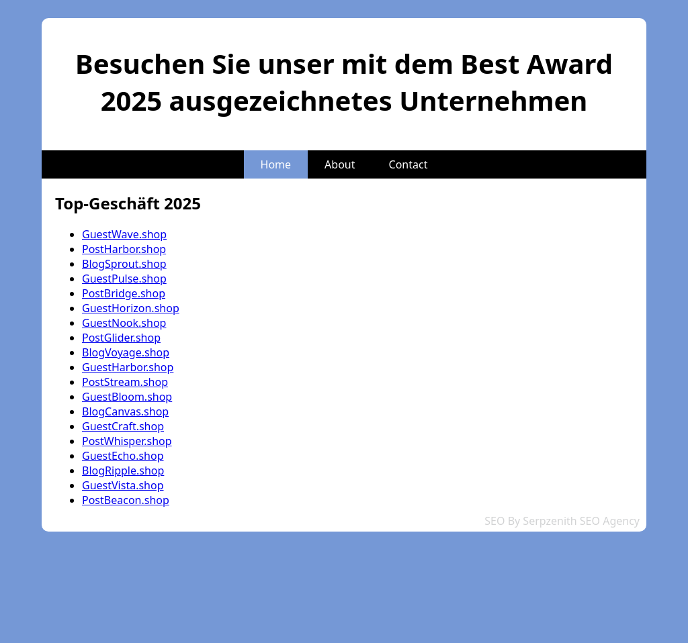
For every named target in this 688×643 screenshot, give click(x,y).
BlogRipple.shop (123, 470)
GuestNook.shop (124, 322)
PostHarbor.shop (124, 249)
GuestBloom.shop (127, 396)
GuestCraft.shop (123, 426)
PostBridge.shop (123, 293)
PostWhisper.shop (127, 441)
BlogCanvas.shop (125, 411)
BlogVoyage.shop (125, 352)
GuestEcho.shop (123, 455)
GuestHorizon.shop (130, 308)
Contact (408, 164)
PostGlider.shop (121, 337)
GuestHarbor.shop (127, 367)
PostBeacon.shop (125, 500)
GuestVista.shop (123, 485)
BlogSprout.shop (124, 263)
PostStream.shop (125, 382)
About (340, 164)
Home (276, 164)
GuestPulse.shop (124, 278)
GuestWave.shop (124, 234)
